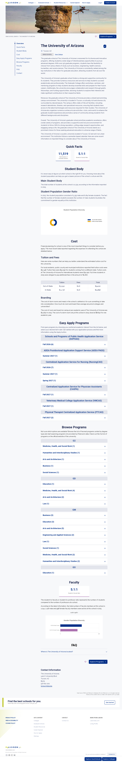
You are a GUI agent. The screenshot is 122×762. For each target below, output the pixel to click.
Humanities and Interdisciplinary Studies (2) (61, 560)
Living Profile (94, 722)
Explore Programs (107, 35)
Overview (20, 42)
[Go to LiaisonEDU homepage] (12, 2)
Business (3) (48, 514)
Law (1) (46, 502)
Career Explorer (38, 728)
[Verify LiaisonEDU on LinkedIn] (15, 754)
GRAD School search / (12, 35)
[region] (61, 356)
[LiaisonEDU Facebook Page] (12, 754)
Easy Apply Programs (24, 57)
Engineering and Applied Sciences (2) (58, 533)
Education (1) (48, 482)
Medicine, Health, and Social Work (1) (59, 445)
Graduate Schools (39, 722)
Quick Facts (20, 46)
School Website (46, 684)
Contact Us (65, 719)
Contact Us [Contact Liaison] (112, 752)
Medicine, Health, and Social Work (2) (59, 553)
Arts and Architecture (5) (53, 527)
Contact (19, 72)
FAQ (18, 68)
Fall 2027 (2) (48, 416)
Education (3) (48, 520)
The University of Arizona (27, 35)
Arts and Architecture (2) (53, 495)
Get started (110, 701)
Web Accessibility (12, 719)
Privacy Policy (11, 716)
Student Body (21, 49)
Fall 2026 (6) (48, 343)
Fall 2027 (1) (48, 393)
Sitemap (36, 734)
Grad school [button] (47, 53)
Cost (18, 53)
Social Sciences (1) (51, 471)
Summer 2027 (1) (50, 354)
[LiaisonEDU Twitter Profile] (7, 754)
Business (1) (48, 464)
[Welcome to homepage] (13, 746)
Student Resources (39, 725)
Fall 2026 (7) (48, 366)
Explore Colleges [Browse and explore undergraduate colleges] (109, 759)
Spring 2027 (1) (49, 379)
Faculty (19, 64)
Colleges (36, 719)
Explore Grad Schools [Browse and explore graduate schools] (93, 759)
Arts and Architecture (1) (53, 458)
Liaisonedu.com (95, 719)
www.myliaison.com (10, 748)
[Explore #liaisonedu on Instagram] (9, 754)
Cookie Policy (10, 721)
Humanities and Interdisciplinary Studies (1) (61, 451)
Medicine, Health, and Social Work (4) (59, 489)
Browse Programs (22, 60)
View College (59, 53)
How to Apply (38, 731)
